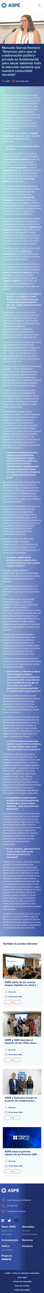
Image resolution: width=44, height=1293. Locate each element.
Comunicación (9, 1239)
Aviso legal (22, 1277)
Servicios (27, 1239)
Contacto (27, 1246)
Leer (13, 1002)
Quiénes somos (7, 1230)
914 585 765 (9, 1206)
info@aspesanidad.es (13, 1211)
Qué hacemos (6, 1234)
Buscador (26, 1230)
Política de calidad (22, 1290)
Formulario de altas (29, 1234)
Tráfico (5, 1246)
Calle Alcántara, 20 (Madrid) (16, 1200)
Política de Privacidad (22, 1281)
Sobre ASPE (8, 1226)
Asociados (28, 1226)
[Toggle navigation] (39, 5)
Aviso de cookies (22, 1286)
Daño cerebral (7, 1250)
